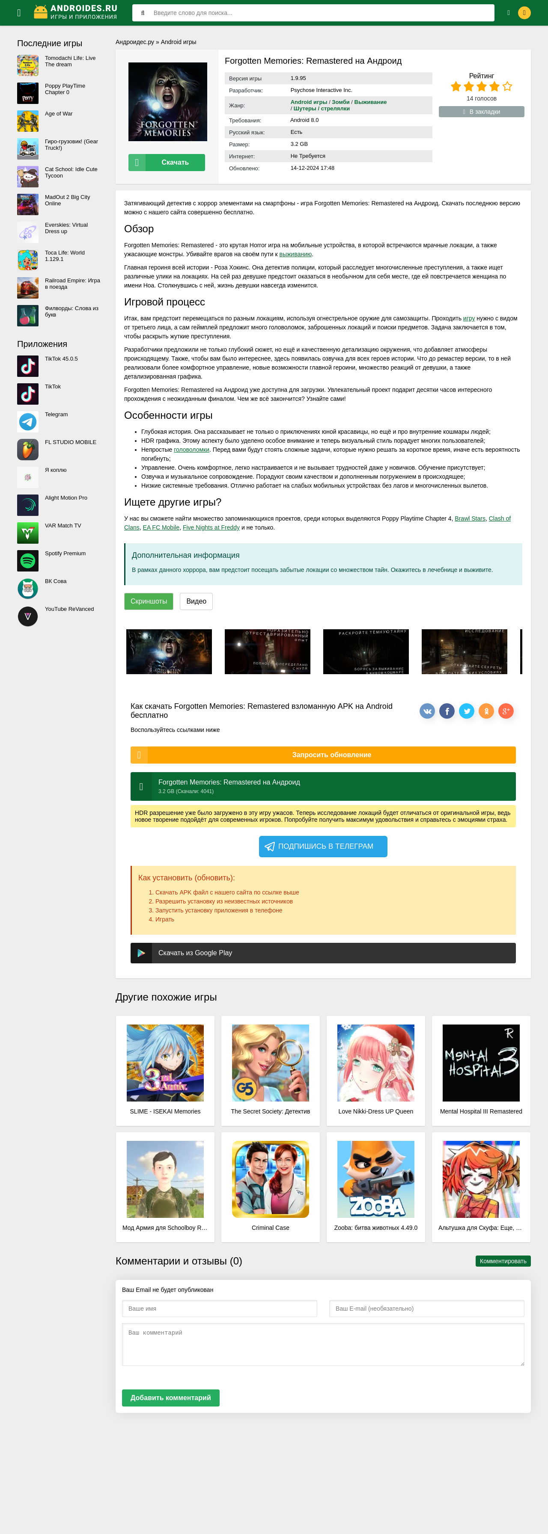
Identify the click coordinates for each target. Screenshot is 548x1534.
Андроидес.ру (135, 41)
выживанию (295, 252)
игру (469, 316)
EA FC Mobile (161, 525)
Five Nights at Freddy (211, 525)
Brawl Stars (470, 516)
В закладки (481, 111)
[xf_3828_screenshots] (169, 650)
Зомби (340, 102)
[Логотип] (76, 13)
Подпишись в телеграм (318, 844)
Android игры (179, 41)
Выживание (370, 102)
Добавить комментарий (171, 1396)
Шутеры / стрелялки (322, 108)
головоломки (191, 447)
